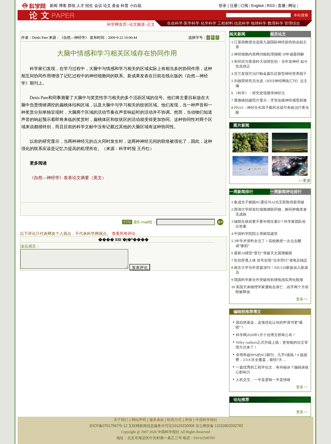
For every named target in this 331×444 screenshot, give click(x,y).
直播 (282, 5)
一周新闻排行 (241, 191)
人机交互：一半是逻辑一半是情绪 (263, 380)
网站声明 (139, 420)
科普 (125, 5)
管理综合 (292, 23)
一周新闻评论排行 (286, 191)
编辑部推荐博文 (247, 311)
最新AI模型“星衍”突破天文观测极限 (263, 253)
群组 (71, 5)
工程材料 (225, 23)
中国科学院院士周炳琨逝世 (256, 234)
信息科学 (242, 23)
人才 (80, 5)
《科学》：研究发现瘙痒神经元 (259, 93)
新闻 (54, 5)
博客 (63, 5)
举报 (188, 420)
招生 (89, 5)
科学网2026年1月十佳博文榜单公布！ (266, 335)
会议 (98, 5)
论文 (107, 5)
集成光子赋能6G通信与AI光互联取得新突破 (269, 202)
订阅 (244, 5)
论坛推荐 (241, 399)
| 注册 (233, 5)
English (257, 5)
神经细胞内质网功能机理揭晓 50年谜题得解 (269, 54)
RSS (271, 5)
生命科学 (175, 23)
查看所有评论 (123, 233)
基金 (116, 5)
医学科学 (191, 23)
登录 (223, 5)
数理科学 (275, 23)
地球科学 (258, 23)
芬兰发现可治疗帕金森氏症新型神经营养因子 (270, 74)
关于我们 (121, 420)
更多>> (302, 299)
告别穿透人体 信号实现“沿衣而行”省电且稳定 (270, 260)
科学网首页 (117, 24)
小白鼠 (136, 5)
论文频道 (137, 24)
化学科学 (208, 23)
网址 (292, 5)
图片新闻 (241, 125)
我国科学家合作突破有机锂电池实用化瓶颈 (268, 280)
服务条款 (156, 420)
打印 (127, 222)
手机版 (305, 5)
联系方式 (174, 420)
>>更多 (304, 180)
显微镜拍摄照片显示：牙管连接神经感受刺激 (270, 100)
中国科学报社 (206, 420)
